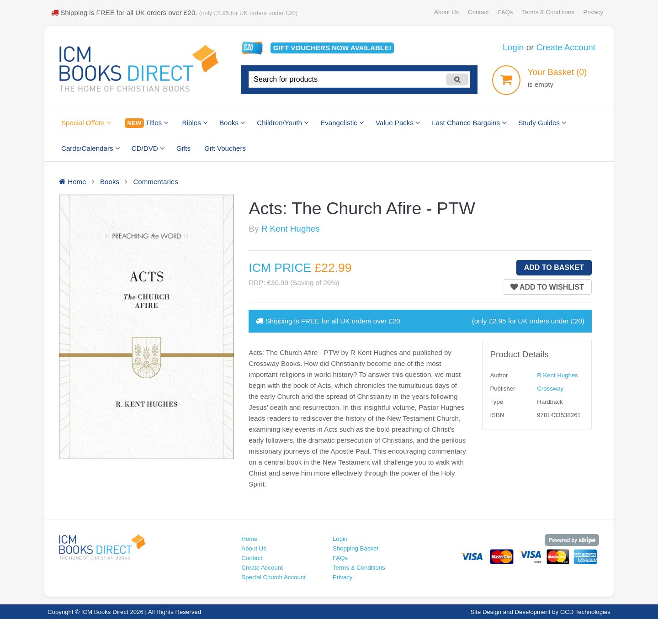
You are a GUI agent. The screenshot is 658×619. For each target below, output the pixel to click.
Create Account (565, 47)
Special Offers (86, 123)
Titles (146, 123)
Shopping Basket (355, 548)
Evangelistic (342, 123)
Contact (478, 12)
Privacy (593, 12)
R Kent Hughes (290, 228)
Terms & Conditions (548, 12)
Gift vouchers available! (332, 48)
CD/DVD (148, 148)
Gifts (183, 148)
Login (513, 47)
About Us (446, 12)
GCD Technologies (585, 611)
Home (249, 538)
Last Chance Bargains (469, 123)
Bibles (194, 123)
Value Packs (398, 123)
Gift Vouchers (225, 148)
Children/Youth (282, 123)
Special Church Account (273, 577)
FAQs (505, 12)
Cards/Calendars (90, 148)
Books (232, 123)
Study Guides (542, 123)
